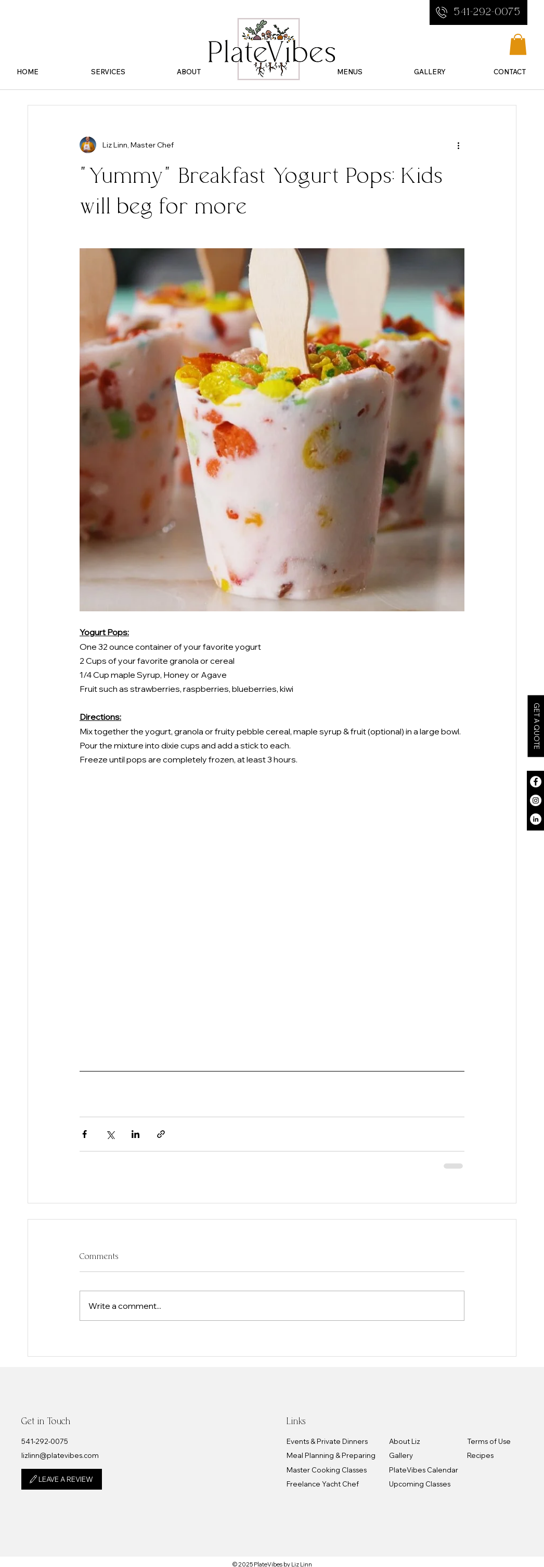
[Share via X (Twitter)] (110, 1134)
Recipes (480, 1455)
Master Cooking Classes (327, 1470)
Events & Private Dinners (327, 1441)
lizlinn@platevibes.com (60, 1455)
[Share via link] (161, 1134)
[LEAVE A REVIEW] (61, 1479)
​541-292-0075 (44, 1441)
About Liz (404, 1441)
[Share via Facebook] (84, 1134)
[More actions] (458, 145)
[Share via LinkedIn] (135, 1134)
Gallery (401, 1455)
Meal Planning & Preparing (331, 1455)
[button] (108, 70)
